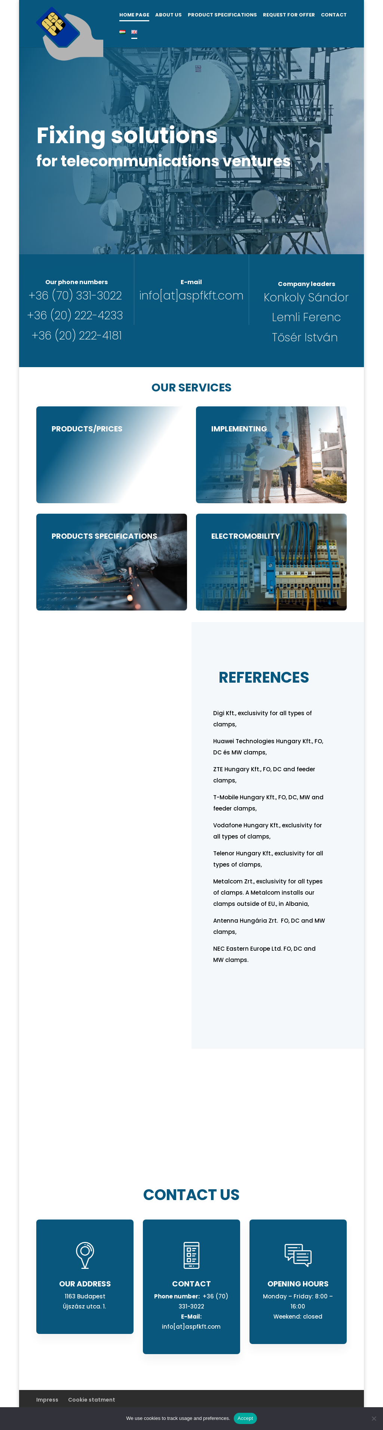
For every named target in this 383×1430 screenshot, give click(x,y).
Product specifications (222, 15)
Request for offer (289, 15)
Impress (47, 1399)
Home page (134, 15)
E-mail (191, 282)
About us (168, 15)
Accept (245, 1418)
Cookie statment (91, 1399)
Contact (334, 15)
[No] (373, 1418)
